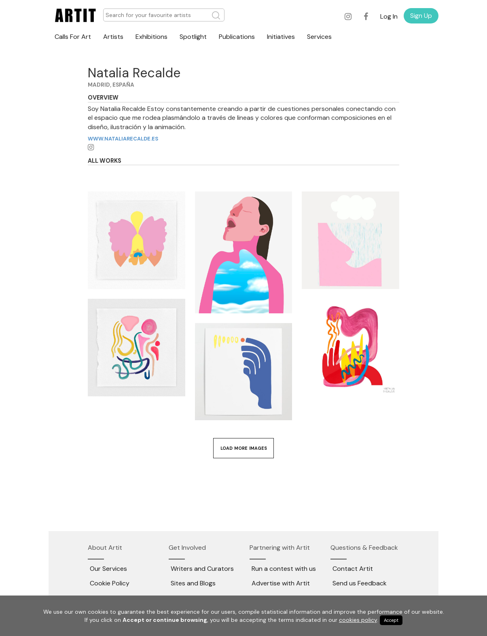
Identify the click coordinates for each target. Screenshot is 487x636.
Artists (113, 36)
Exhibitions (151, 36)
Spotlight (193, 36)
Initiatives (281, 36)
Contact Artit (352, 568)
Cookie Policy (109, 583)
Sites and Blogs (193, 583)
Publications (237, 36)
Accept (391, 620)
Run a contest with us (284, 568)
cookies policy (358, 619)
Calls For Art (73, 36)
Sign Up (421, 15)
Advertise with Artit (281, 583)
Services (319, 36)
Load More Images (243, 448)
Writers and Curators (202, 568)
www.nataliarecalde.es (123, 138)
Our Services (108, 568)
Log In (389, 16)
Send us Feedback (359, 583)
